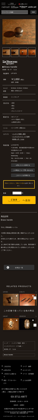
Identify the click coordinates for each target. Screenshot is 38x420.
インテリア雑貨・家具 (19, 134)
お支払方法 (7, 370)
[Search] (15, 12)
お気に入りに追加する (23, 165)
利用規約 (13, 413)
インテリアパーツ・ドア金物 (20, 136)
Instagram (8, 412)
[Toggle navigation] (3, 3)
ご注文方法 (7, 366)
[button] (34, 297)
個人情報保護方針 (22, 413)
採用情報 (30, 412)
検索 (33, 12)
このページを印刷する (23, 175)
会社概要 (23, 412)
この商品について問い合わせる (23, 170)
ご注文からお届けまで (10, 375)
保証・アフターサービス (10, 382)
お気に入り (23, 4)
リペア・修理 (27, 366)
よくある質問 (27, 380)
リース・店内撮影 (28, 374)
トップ (6, 343)
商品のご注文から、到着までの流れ (14, 183)
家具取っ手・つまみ (18, 139)
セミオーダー (27, 370)
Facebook (16, 412)
